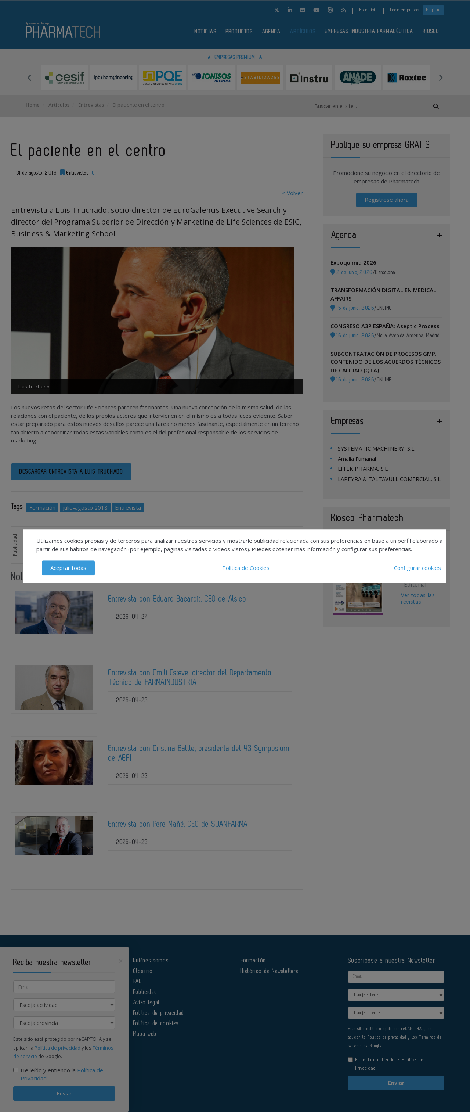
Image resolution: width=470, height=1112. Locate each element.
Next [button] (440, 77)
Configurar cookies (417, 567)
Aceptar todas (68, 567)
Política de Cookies (246, 567)
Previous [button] (29, 77)
